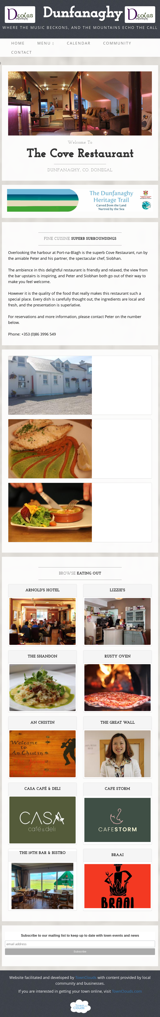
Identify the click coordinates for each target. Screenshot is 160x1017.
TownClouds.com (127, 991)
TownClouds (85, 977)
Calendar (79, 43)
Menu (45, 43)
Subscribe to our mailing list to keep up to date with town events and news (80, 935)
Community (117, 43)
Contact (21, 52)
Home (18, 43)
